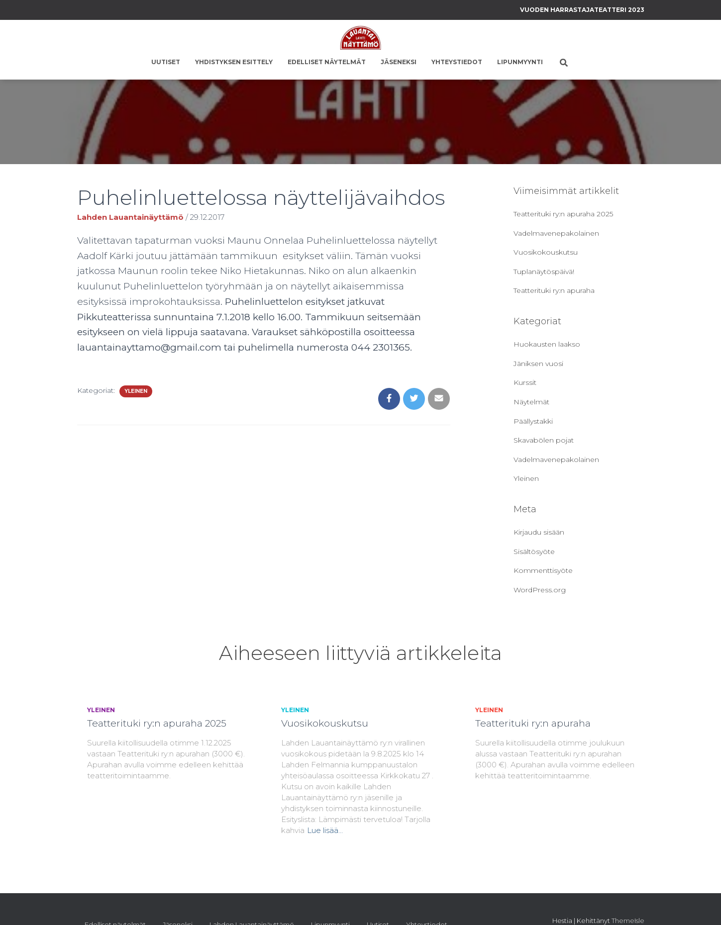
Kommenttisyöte (543, 570)
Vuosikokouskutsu (546, 252)
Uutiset (165, 62)
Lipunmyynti (520, 62)
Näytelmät (531, 401)
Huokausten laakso (547, 344)
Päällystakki (533, 421)
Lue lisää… (325, 830)
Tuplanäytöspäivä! (544, 271)
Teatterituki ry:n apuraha (554, 290)
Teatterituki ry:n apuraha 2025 (563, 213)
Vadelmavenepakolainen (556, 233)
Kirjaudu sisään (539, 532)
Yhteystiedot (456, 62)
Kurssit (525, 382)
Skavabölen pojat (544, 440)
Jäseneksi (398, 62)
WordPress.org (540, 589)
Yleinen (135, 391)
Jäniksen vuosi (538, 363)
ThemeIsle (628, 921)
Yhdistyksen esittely (234, 62)
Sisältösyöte (534, 551)
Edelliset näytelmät (327, 62)
